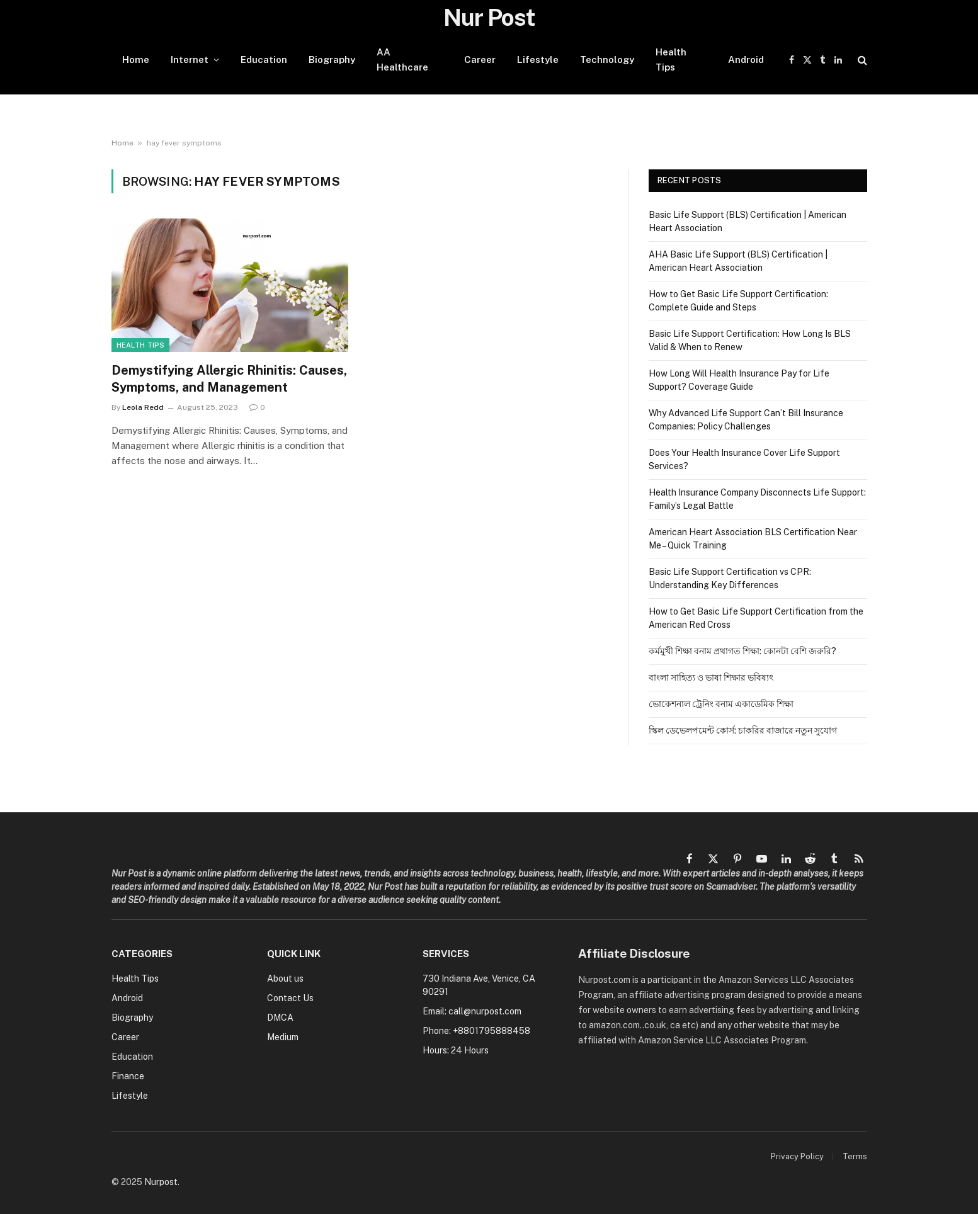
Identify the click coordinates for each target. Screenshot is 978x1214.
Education (264, 59)
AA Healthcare (402, 59)
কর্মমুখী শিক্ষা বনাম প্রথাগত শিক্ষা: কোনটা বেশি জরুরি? (742, 651)
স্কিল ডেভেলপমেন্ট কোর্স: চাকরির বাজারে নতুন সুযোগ (743, 730)
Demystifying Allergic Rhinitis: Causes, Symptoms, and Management (229, 379)
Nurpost (161, 1182)
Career (480, 59)
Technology (607, 59)
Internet (189, 59)
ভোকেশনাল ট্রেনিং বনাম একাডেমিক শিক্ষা (721, 704)
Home (135, 59)
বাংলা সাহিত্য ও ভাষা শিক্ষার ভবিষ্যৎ (711, 677)
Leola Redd (143, 407)
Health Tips (671, 59)
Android (746, 59)
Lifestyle (538, 59)
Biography (332, 59)
